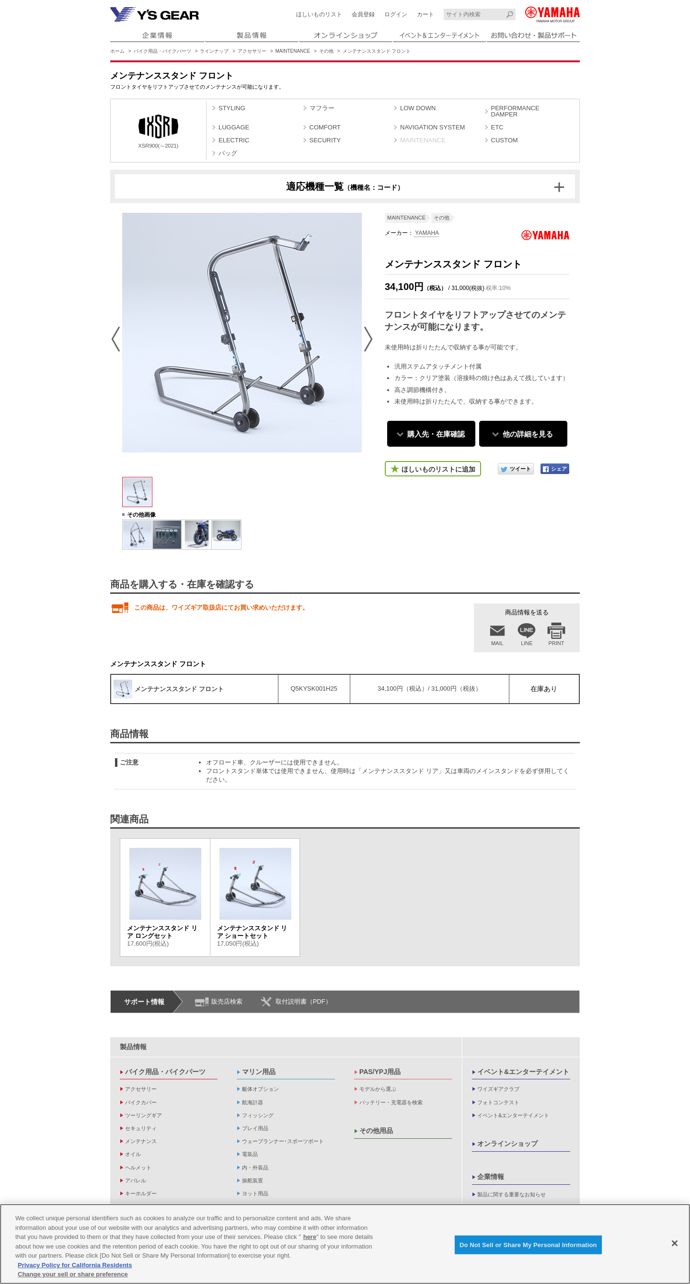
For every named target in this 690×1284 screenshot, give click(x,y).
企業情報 (490, 1176)
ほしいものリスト (319, 14)
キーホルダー (141, 1193)
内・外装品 (255, 1167)
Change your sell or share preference (73, 1274)
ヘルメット (138, 1167)
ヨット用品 (255, 1193)
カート (425, 14)
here (309, 1236)
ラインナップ (214, 51)
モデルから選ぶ (377, 1089)
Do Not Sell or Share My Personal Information (528, 1244)
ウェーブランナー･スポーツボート (283, 1141)
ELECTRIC (233, 140)
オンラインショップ (507, 1143)
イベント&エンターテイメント (523, 1072)
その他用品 (376, 1130)
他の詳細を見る (528, 434)
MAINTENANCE (293, 51)
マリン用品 (259, 1072)
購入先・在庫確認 (436, 434)
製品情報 (133, 1047)
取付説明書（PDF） (304, 1001)
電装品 (250, 1154)
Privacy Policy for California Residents (75, 1265)
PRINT (556, 643)
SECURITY (325, 140)
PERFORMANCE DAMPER (515, 111)
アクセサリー (252, 51)
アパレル (135, 1180)
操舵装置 (252, 1180)
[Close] (674, 1243)
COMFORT (325, 127)
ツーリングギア (143, 1115)
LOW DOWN (418, 108)
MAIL (497, 643)
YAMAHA (426, 233)
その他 (326, 51)
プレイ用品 (255, 1128)
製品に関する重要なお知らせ (511, 1194)
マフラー (322, 108)
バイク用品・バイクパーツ (162, 51)
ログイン (395, 14)
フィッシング (258, 1115)
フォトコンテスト (498, 1102)
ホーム (117, 51)
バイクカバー (141, 1102)
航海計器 (252, 1102)
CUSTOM (504, 140)
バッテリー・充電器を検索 (391, 1102)
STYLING (231, 108)
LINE (526, 643)
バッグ (227, 153)
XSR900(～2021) (158, 132)
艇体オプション (260, 1089)
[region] (345, 1244)
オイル (133, 1154)
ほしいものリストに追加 (438, 469)
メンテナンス (141, 1141)
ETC (497, 127)
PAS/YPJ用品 (380, 1072)
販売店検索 (226, 1001)
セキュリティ (141, 1128)
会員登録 (363, 14)
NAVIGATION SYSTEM (432, 127)
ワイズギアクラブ (498, 1089)
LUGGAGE (233, 127)
